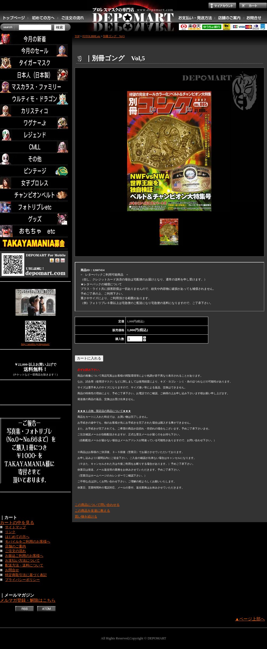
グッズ (35, 219)
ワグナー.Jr (35, 123)
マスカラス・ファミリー (35, 87)
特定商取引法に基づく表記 (26, 575)
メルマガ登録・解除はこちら (28, 600)
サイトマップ (15, 527)
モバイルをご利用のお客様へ (27, 542)
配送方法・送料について (24, 565)
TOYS (35, 231)
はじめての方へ (17, 537)
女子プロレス (35, 183)
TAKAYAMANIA (35, 243)
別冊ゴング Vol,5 (114, 36)
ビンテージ (35, 171)
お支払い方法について (22, 560)
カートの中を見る (17, 522)
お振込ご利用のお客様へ (24, 556)
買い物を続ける (86, 516)
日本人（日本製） (35, 75)
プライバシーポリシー (22, 580)
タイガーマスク (35, 63)
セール (35, 51)
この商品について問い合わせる (97, 505)
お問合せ (12, 570)
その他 (35, 159)
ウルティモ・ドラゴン (35, 99)
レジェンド (35, 135)
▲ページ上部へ (250, 619)
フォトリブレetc (35, 207)
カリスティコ (35, 111)
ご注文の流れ (15, 551)
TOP (77, 36)
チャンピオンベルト (35, 195)
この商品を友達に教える (92, 511)
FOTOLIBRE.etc (91, 36)
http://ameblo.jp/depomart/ (35, 344)
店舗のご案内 (15, 546)
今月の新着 (35, 39)
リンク (10, 532)
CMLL (35, 147)
